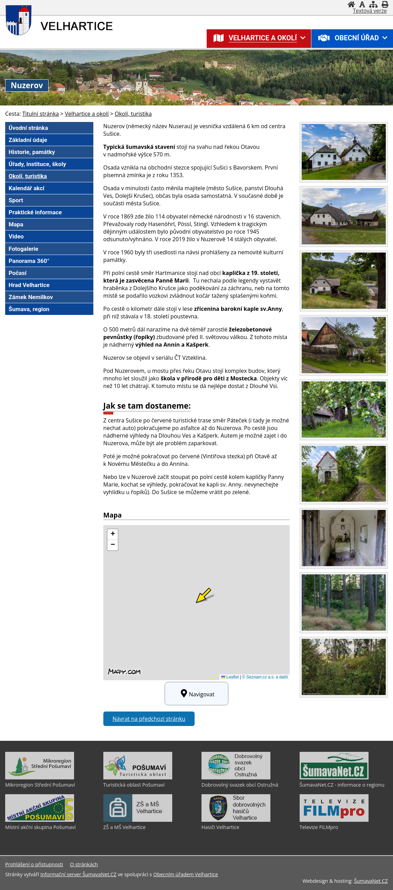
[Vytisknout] (385, 4)
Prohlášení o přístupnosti (34, 864)
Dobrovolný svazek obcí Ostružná (239, 784)
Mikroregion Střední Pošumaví (40, 784)
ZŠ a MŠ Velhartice (124, 827)
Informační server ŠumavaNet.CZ (78, 874)
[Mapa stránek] (373, 4)
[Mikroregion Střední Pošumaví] (39, 777)
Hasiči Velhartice (220, 827)
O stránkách (84, 864)
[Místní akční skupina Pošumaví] (39, 820)
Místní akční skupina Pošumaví (40, 827)
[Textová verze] (370, 11)
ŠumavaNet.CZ (371, 881)
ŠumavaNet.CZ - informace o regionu (342, 784)
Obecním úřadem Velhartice (185, 874)
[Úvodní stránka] (351, 4)
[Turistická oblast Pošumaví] (137, 777)
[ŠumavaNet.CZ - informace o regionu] (334, 777)
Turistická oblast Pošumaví (134, 784)
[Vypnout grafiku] (362, 4)
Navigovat (197, 693)
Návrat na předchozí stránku (148, 719)
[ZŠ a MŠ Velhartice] (137, 820)
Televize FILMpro (319, 827)
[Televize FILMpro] (334, 820)
